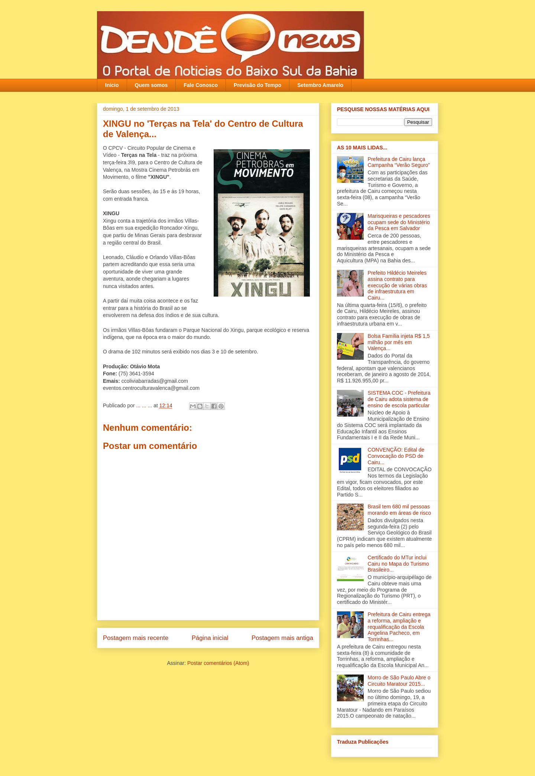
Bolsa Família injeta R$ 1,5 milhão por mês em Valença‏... (399, 342)
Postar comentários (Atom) (218, 663)
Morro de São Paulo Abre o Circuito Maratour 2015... (399, 681)
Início (112, 85)
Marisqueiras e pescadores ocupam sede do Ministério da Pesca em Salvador (399, 222)
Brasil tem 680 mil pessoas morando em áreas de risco (399, 510)
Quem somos (151, 85)
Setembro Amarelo (320, 85)
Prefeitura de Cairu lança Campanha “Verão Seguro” (399, 162)
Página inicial (210, 637)
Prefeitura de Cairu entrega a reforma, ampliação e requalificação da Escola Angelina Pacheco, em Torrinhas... (399, 626)
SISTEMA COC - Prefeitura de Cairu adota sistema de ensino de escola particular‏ (399, 399)
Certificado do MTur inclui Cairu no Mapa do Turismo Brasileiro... (398, 563)
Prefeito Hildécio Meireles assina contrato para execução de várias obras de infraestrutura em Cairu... (397, 285)
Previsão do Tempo (257, 85)
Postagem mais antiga (282, 637)
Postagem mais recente (135, 637)
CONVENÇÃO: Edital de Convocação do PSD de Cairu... (396, 456)
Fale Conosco (201, 85)
